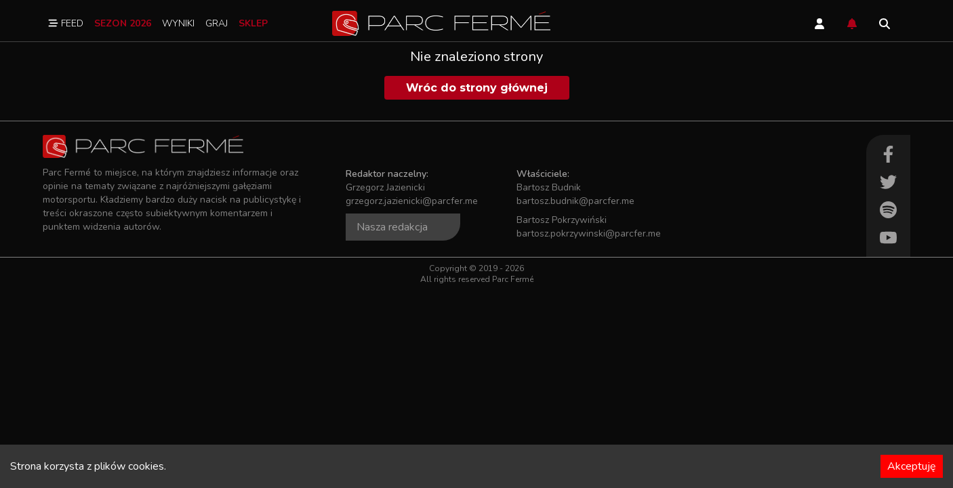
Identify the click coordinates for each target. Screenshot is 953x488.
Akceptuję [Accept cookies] (911, 466)
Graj (216, 23)
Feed (65, 23)
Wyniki (178, 23)
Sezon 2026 (122, 23)
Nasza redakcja (392, 227)
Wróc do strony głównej (477, 87)
